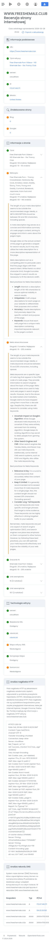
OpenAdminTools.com (36, 936)
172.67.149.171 (42, 904)
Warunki (22, 936)
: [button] (10, 150)
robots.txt (14, 637)
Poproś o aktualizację (33, 32)
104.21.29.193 (42, 910)
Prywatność (11, 936)
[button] (26, 160)
